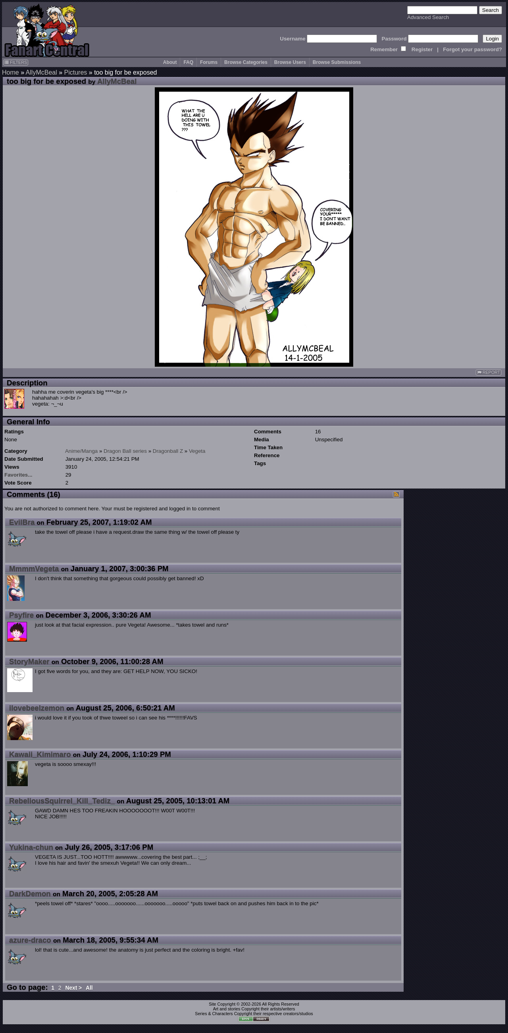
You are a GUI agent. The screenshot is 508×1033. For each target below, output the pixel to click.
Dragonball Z (168, 451)
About (170, 62)
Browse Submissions (337, 62)
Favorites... (18, 475)
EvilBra (22, 522)
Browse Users (290, 62)
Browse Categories (245, 62)
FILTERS (15, 62)
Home (10, 72)
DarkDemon (30, 893)
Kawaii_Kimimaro (40, 754)
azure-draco (30, 940)
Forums (208, 62)
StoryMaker (29, 661)
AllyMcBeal (41, 72)
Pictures (75, 72)
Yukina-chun (31, 847)
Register (422, 49)
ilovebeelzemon (36, 708)
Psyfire (21, 615)
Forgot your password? (472, 49)
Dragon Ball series (125, 451)
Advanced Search (428, 17)
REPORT (488, 372)
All (89, 988)
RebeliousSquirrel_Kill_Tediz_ (62, 800)
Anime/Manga (81, 451)
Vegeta (197, 451)
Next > (73, 988)
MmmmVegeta (34, 568)
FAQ (188, 62)
